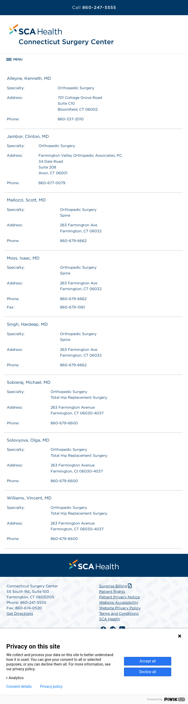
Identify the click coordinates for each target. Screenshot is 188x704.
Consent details (19, 686)
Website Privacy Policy (120, 608)
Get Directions (20, 613)
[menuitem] (94, 564)
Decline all (147, 672)
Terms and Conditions (119, 613)
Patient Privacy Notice (119, 597)
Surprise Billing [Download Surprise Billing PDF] (116, 586)
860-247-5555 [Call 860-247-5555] (94, 7)
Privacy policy (51, 686)
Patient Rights (112, 591)
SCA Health (109, 619)
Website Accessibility (118, 602)
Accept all (147, 661)
